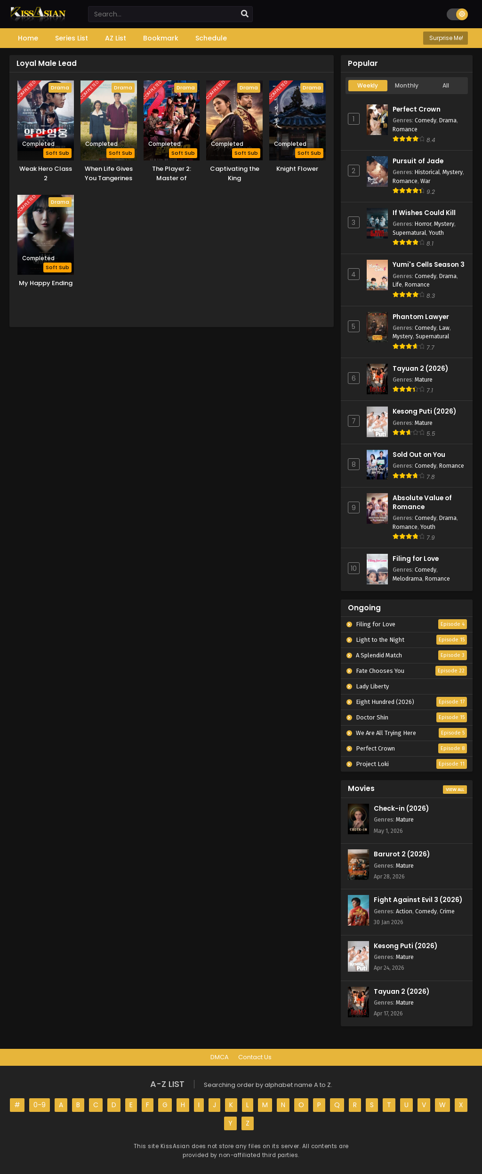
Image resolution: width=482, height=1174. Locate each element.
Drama (448, 120)
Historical (427, 172)
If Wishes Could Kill (424, 212)
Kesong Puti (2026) (424, 411)
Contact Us (255, 1057)
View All (455, 789)
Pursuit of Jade (418, 161)
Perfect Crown (417, 109)
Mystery (452, 172)
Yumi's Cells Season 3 (429, 264)
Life (397, 284)
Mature (424, 379)
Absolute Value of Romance (422, 502)
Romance (405, 129)
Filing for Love (416, 558)
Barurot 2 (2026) (402, 854)
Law (444, 327)
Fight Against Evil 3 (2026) (418, 899)
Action (404, 911)
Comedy (425, 120)
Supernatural (409, 232)
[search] (245, 14)
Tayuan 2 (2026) (420, 368)
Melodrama (407, 578)
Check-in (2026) (401, 808)
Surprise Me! (445, 38)
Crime (447, 911)
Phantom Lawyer (421, 316)
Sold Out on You (419, 454)
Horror (423, 223)
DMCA (219, 1057)
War (425, 180)
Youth (436, 232)
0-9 (39, 1105)
